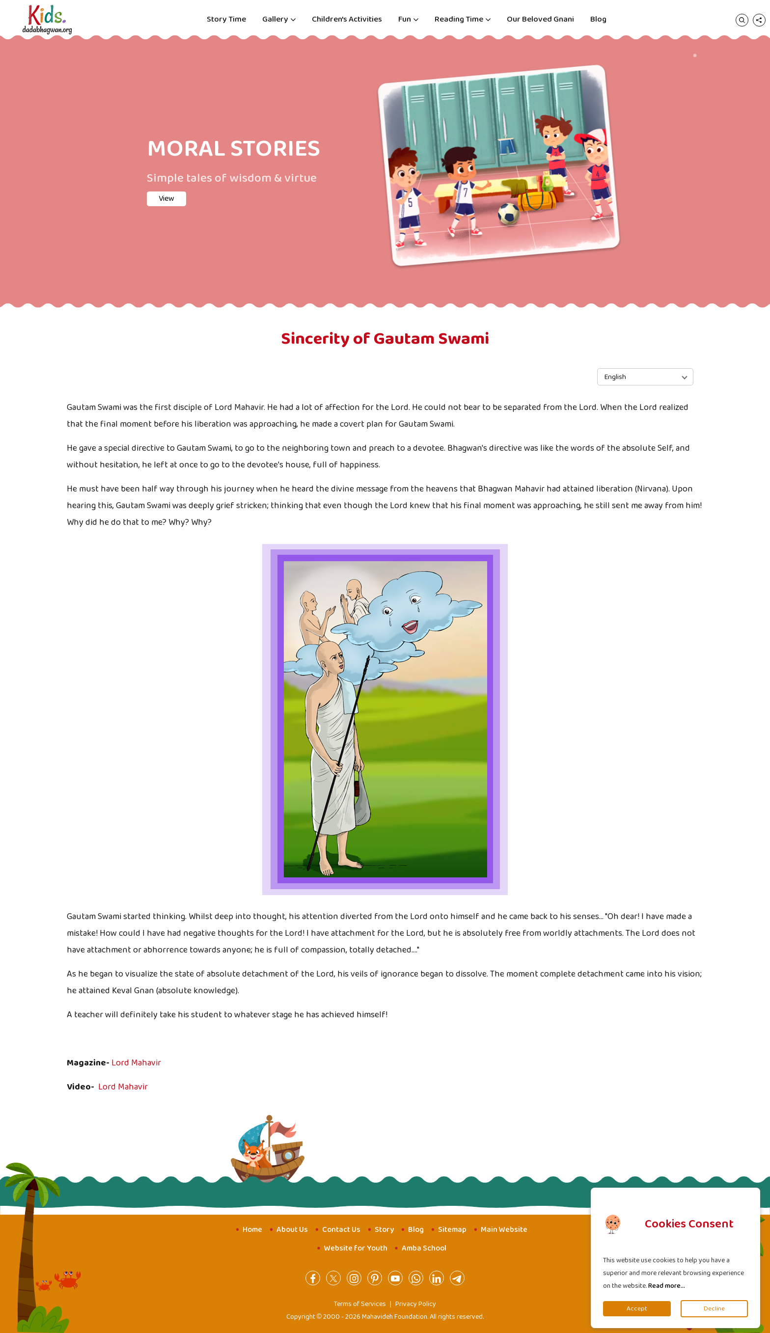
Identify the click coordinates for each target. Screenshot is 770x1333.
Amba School (424, 1248)
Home (252, 1230)
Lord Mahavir (136, 1063)
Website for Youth (355, 1248)
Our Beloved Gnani (540, 19)
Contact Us (341, 1230)
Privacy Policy (415, 1304)
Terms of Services (360, 1304)
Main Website (504, 1230)
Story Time (226, 19)
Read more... (666, 1285)
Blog (598, 19)
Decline (714, 1309)
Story (384, 1230)
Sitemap (452, 1230)
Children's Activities (347, 19)
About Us (292, 1230)
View (166, 198)
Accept (637, 1309)
